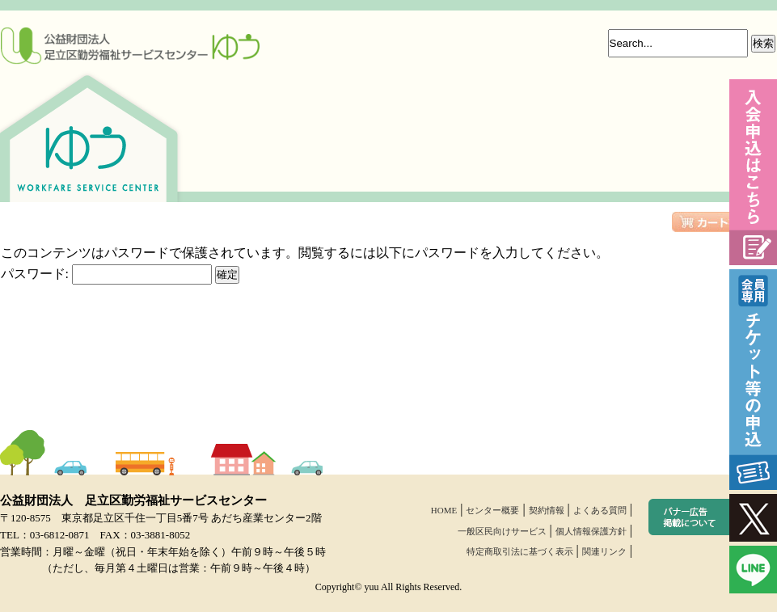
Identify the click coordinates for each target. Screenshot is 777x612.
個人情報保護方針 (591, 531)
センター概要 (492, 510)
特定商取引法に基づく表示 (520, 551)
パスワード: (106, 274)
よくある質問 (600, 510)
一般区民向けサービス (502, 531)
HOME (444, 510)
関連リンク (604, 551)
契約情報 (546, 510)
